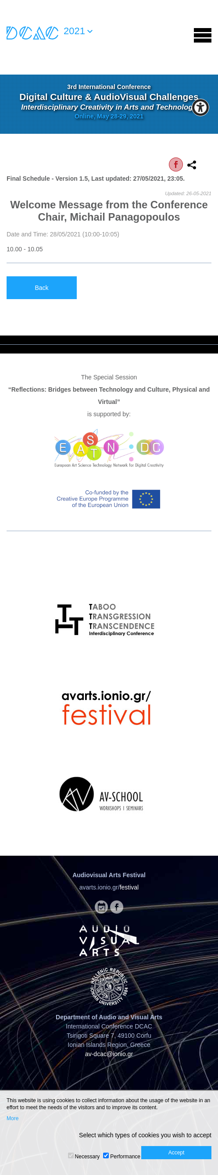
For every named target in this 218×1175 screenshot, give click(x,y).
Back (41, 287)
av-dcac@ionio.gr (109, 1053)
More (12, 1118)
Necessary (87, 1157)
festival (129, 887)
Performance (125, 1157)
